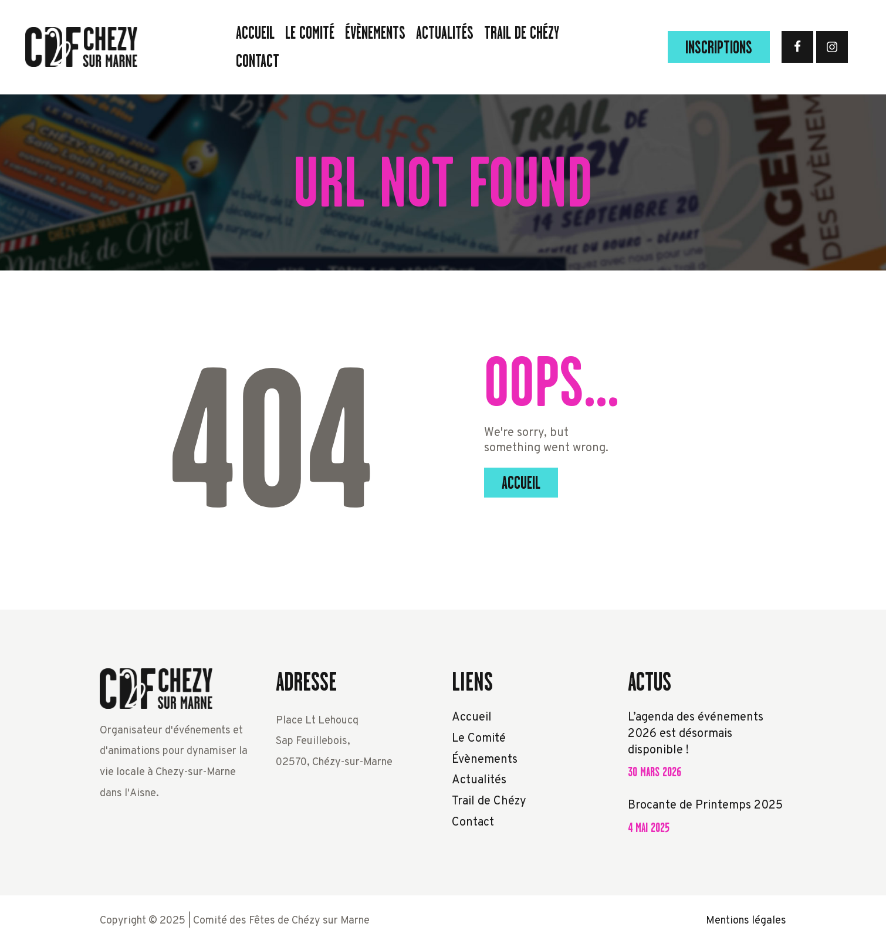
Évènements (485, 759)
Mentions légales (746, 921)
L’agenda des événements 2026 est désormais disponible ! (695, 734)
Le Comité (479, 738)
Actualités (479, 780)
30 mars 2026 (654, 772)
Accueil (521, 483)
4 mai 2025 (648, 827)
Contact (473, 822)
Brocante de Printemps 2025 (705, 805)
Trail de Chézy (489, 801)
